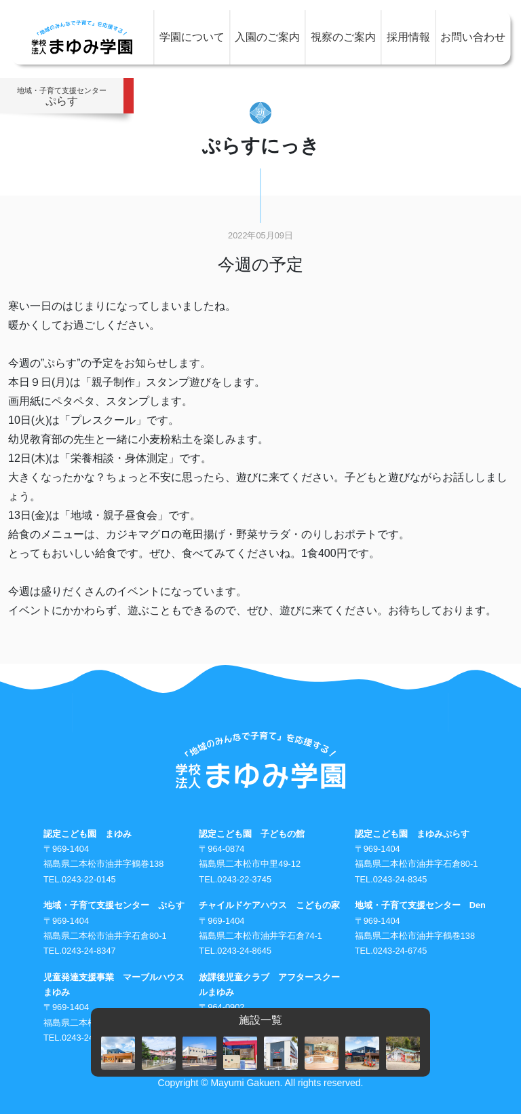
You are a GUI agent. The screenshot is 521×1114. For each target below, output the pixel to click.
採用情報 (408, 37)
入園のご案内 (267, 37)
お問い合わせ (472, 37)
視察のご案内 (343, 37)
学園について (192, 37)
